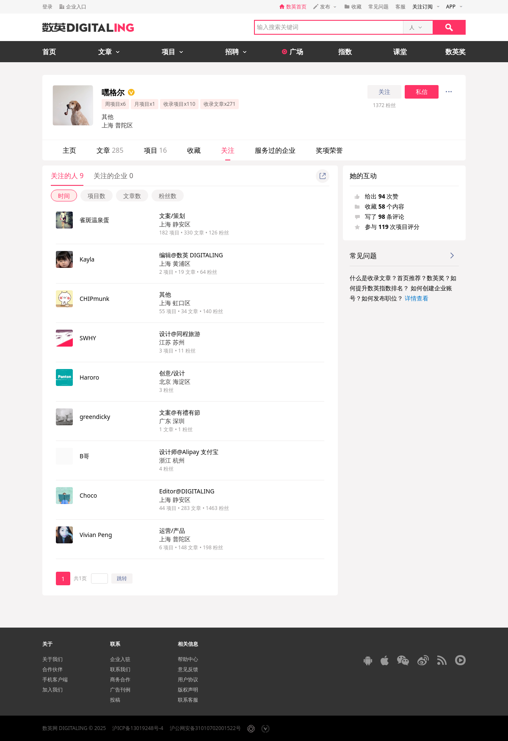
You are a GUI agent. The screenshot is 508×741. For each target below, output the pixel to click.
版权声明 (188, 689)
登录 (47, 6)
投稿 (115, 699)
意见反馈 (188, 669)
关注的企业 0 (113, 175)
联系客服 (188, 699)
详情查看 (416, 298)
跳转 (122, 578)
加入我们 (52, 689)
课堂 (400, 51)
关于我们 (52, 659)
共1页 (80, 578)
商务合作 (120, 679)
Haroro (89, 377)
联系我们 (120, 669)
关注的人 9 (67, 175)
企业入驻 (120, 659)
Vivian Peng (96, 535)
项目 (155, 150)
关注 (384, 91)
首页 (49, 51)
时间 (64, 196)
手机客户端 (55, 679)
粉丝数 (168, 196)
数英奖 (455, 51)
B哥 (84, 456)
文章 (110, 150)
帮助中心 (188, 659)
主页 (69, 150)
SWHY (88, 338)
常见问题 (378, 6)
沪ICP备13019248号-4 (137, 728)
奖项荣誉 (329, 150)
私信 (422, 91)
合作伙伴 (52, 669)
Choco (88, 495)
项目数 (96, 196)
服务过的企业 (275, 150)
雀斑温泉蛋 (94, 220)
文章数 (132, 196)
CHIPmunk (94, 299)
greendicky (95, 417)
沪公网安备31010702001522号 (205, 728)
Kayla (87, 259)
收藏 (194, 150)
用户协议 (188, 679)
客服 (400, 6)
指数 (345, 51)
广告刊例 (120, 689)
